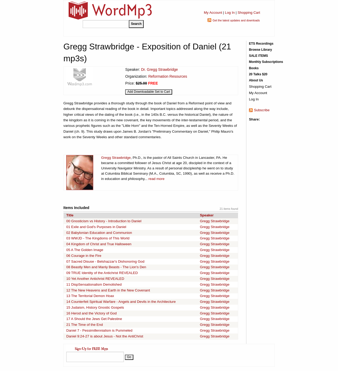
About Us (256, 80)
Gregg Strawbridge (116, 158)
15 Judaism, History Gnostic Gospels (95, 307)
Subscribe (262, 110)
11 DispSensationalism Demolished (94, 284)
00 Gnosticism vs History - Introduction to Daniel (103, 221)
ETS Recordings (261, 43)
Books (254, 68)
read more (156, 179)
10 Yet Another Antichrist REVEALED (95, 279)
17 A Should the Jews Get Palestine (94, 319)
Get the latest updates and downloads (236, 20)
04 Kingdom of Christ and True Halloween (99, 244)
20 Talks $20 (258, 74)
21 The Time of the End (84, 325)
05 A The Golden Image (84, 250)
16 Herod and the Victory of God (91, 313)
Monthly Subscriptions (266, 62)
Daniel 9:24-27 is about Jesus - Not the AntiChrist (104, 336)
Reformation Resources (167, 76)
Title (69, 215)
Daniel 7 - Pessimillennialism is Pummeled (99, 330)
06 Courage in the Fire (83, 256)
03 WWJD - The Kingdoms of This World (97, 238)
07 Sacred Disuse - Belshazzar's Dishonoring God (105, 261)
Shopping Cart (249, 13)
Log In (230, 13)
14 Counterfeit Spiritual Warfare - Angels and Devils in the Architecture (121, 302)
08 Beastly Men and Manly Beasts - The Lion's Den (106, 267)
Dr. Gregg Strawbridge (159, 69)
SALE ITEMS (258, 56)
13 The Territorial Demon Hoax (90, 296)
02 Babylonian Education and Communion (99, 233)
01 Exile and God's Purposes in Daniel (96, 227)
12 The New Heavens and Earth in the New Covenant (108, 290)
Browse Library (260, 50)
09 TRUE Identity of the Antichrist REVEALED (102, 273)
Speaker (207, 215)
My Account (213, 13)
